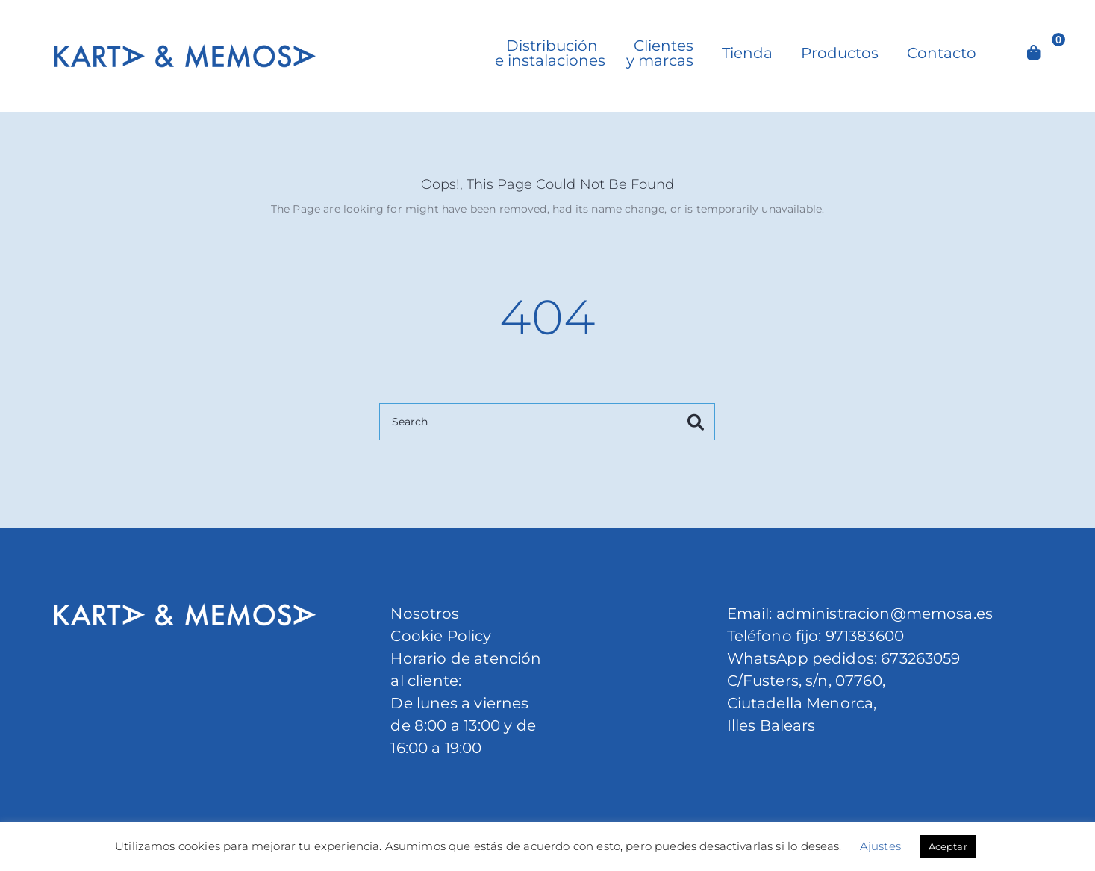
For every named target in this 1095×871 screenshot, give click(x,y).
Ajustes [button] (880, 846)
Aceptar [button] (948, 846)
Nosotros (424, 613)
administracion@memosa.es (882, 613)
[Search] (547, 421)
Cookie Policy (440, 636)
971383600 (865, 636)
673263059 (920, 658)
